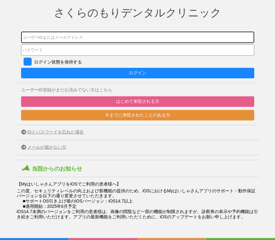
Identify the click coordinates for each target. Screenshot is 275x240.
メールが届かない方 (46, 147)
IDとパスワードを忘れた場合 (55, 131)
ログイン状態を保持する (58, 61)
